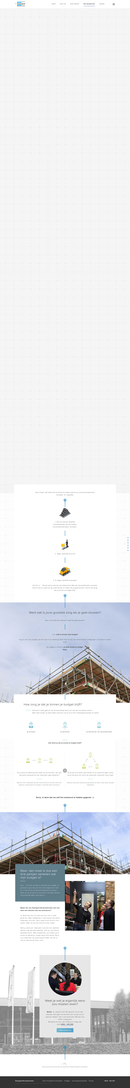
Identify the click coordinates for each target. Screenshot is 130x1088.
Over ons (63, 4)
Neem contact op (65, 1030)
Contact (101, 4)
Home (54, 4)
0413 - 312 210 (110, 1081)
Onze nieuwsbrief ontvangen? (52, 1081)
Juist (49, 1083)
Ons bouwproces (89, 4)
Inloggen (67, 1081)
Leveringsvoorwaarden (79, 1081)
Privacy (91, 1081)
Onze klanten (74, 4)
